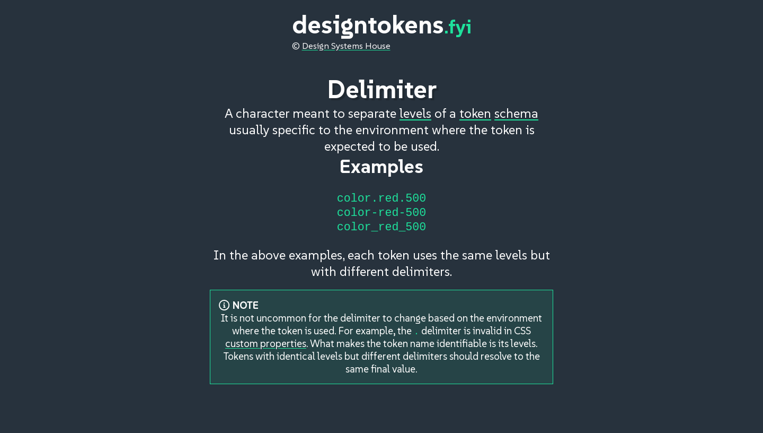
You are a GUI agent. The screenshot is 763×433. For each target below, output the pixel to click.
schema (516, 108)
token (475, 108)
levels (415, 108)
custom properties (265, 348)
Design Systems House (346, 45)
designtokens (382, 24)
